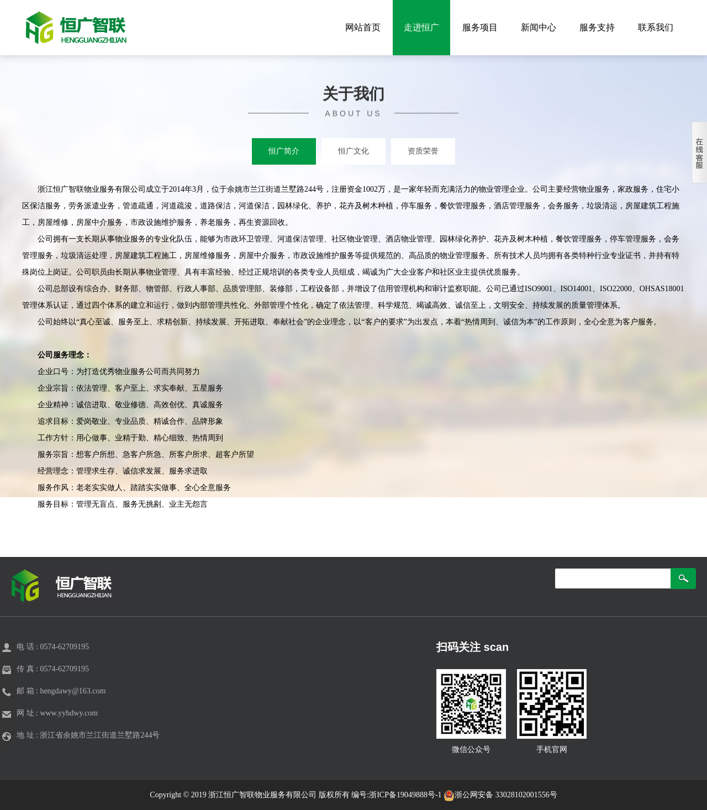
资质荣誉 (423, 151)
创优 (176, 405)
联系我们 (655, 27)
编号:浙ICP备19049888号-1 (397, 795)
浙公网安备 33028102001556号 (500, 795)
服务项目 (480, 27)
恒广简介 (283, 151)
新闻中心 (538, 27)
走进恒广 (421, 27)
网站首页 (363, 27)
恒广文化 (353, 151)
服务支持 (597, 27)
